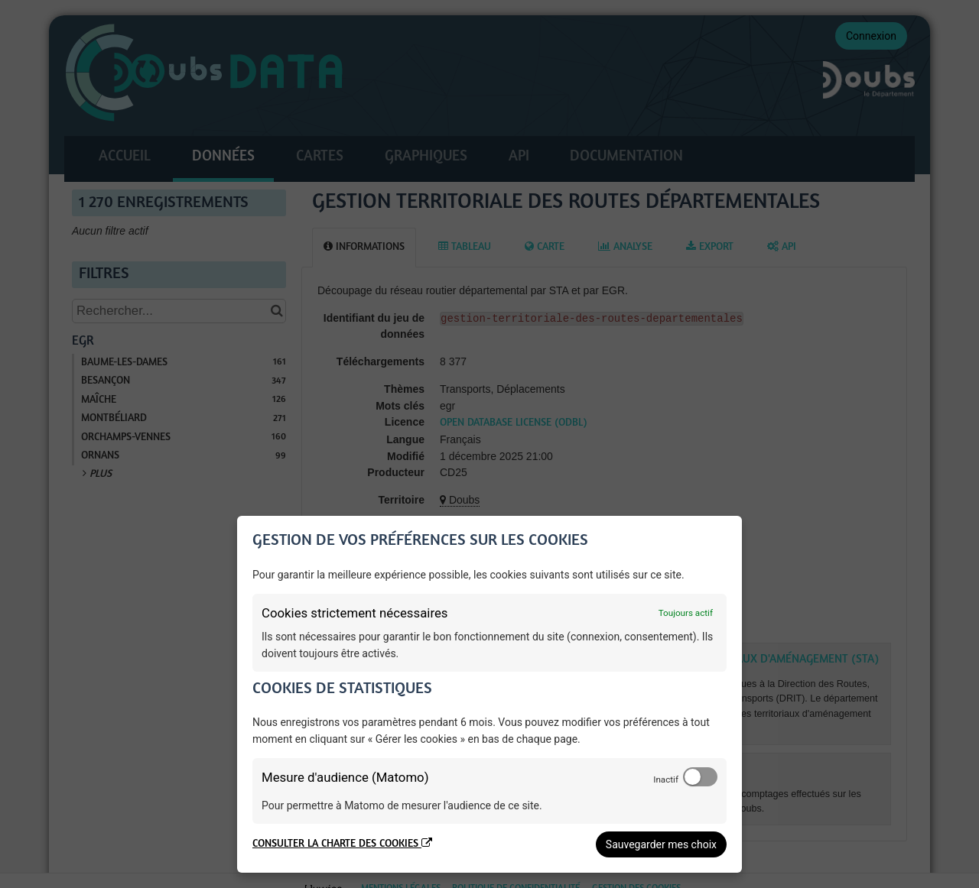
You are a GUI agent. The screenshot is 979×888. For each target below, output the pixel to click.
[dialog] (489, 694)
